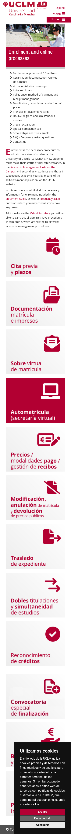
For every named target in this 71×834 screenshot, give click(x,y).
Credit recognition (22, 124)
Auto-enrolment (20, 90)
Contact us (17, 141)
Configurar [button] (42, 824)
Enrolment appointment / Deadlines (33, 73)
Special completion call (25, 128)
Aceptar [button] (42, 812)
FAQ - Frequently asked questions (31, 137)
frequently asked (50, 198)
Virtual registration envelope (28, 86)
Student (58, 19)
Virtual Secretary (40, 213)
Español (60, 8)
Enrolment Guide (16, 198)
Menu (59, 14)
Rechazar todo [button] (42, 818)
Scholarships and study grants (29, 133)
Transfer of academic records (29, 112)
